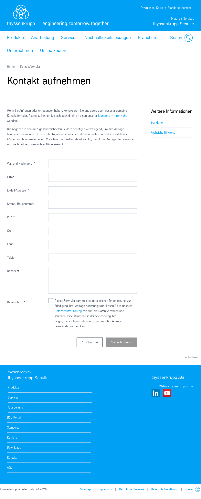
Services (69, 37)
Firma (10, 177)
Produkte (15, 37)
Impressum (105, 489)
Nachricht (13, 271)
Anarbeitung (42, 37)
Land (10, 244)
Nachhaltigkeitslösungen (108, 37)
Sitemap (85, 489)
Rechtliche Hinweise (163, 132)
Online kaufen (53, 50)
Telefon (11, 257)
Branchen (147, 37)
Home (11, 66)
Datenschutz (16, 302)
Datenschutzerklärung (68, 311)
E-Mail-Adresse (18, 190)
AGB (10, 467)
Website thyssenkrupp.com (176, 386)
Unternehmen (20, 50)
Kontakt (186, 8)
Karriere (161, 8)
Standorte (174, 8)
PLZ (11, 217)
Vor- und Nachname (21, 163)
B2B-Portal (14, 417)
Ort (9, 231)
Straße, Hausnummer (20, 204)
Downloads (147, 8)
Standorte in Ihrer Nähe (112, 116)
